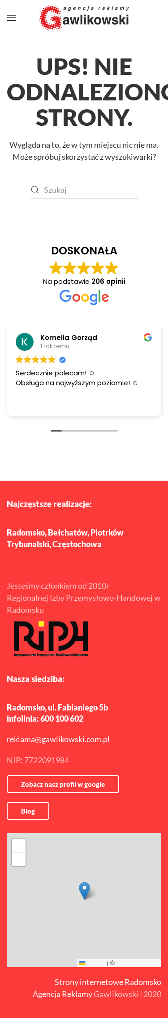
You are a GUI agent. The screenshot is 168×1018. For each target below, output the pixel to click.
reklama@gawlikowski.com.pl (58, 739)
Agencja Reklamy (62, 994)
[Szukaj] (84, 190)
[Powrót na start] (84, 18)
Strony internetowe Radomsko (108, 982)
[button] (11, 18)
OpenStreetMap (137, 963)
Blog (28, 811)
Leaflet (92, 963)
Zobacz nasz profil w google (63, 784)
